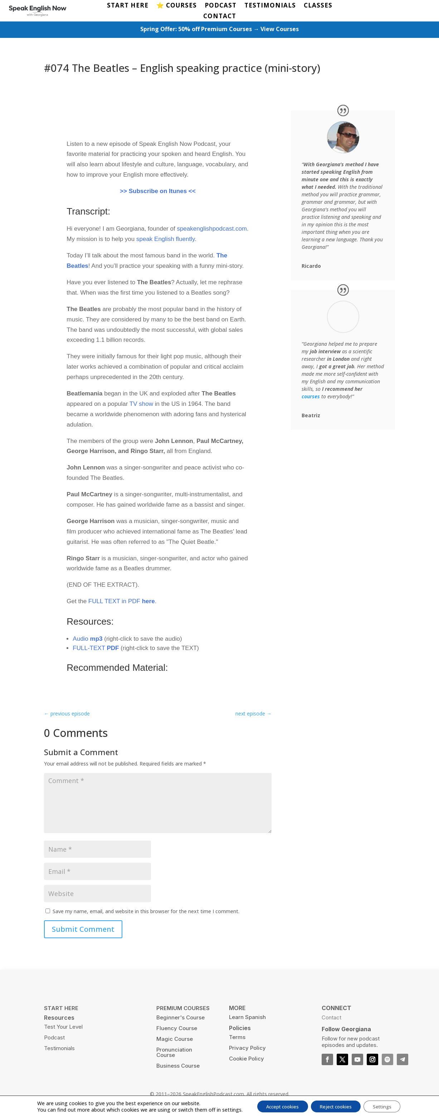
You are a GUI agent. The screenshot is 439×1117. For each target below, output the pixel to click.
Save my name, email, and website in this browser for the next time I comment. (146, 912)
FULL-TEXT (96, 649)
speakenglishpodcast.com (212, 230)
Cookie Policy (246, 1059)
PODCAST (220, 6)
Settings (388, 1105)
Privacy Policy (247, 1048)
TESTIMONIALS (270, 6)
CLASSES (318, 6)
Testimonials (59, 1049)
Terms (237, 1038)
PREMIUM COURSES (183, 1009)
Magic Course (174, 1040)
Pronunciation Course (174, 1053)
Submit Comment (83, 930)
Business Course (178, 1066)
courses (311, 397)
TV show (141, 405)
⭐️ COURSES (176, 6)
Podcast (54, 1038)
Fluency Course (176, 1029)
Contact (331, 1018)
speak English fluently (165, 240)
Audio (87, 639)
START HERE (127, 6)
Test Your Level (63, 1027)
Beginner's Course (180, 1018)
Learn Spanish (247, 1018)
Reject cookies (337, 1105)
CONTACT (219, 17)
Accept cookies (277, 1105)
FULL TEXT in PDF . (122, 602)
